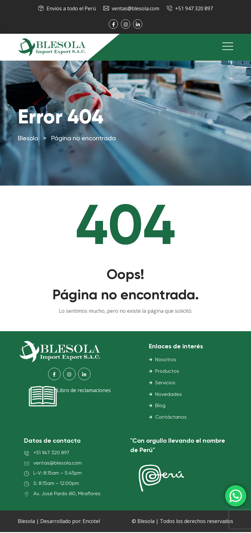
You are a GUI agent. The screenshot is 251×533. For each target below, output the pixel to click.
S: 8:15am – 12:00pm (56, 484)
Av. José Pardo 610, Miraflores (67, 494)
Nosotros (165, 360)
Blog (160, 406)
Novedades (168, 395)
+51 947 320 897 (194, 8)
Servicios (165, 383)
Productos (167, 372)
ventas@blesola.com (135, 8)
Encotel (91, 522)
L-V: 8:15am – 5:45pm (57, 474)
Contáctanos (171, 418)
